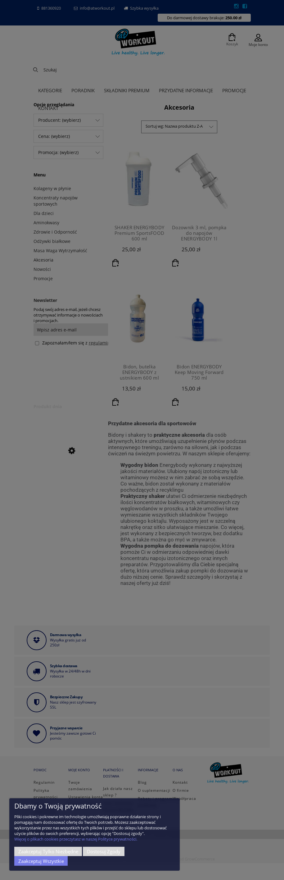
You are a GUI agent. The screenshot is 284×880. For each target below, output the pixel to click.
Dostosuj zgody (103, 851)
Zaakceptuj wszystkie (41, 861)
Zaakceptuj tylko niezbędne (48, 851)
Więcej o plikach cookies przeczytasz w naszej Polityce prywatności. (75, 839)
